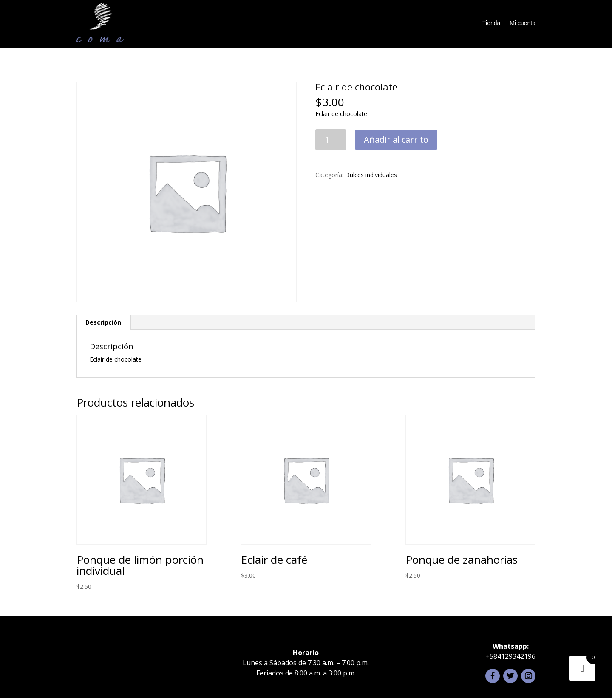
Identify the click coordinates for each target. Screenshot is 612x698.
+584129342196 (510, 656)
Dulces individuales (371, 175)
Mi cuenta (523, 23)
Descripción (103, 322)
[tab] (103, 322)
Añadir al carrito (396, 139)
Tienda (491, 23)
